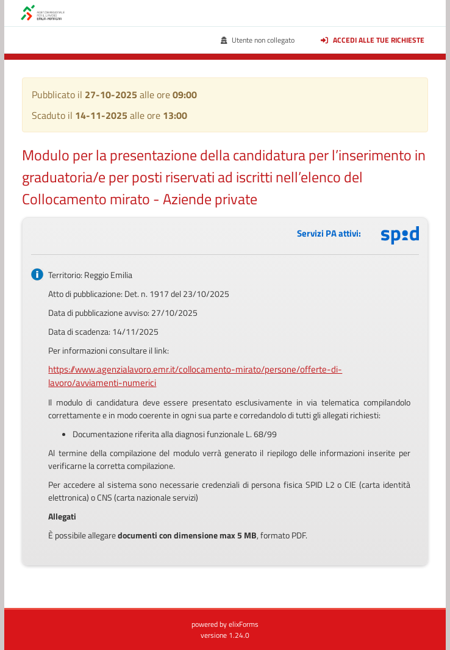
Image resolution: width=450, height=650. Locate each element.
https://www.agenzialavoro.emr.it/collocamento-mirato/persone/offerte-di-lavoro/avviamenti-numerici (195, 376)
